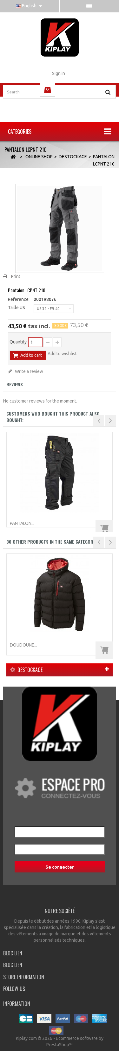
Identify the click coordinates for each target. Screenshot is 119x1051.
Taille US (17, 307)
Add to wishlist (62, 353)
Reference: (19, 299)
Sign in (58, 73)
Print (15, 276)
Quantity (18, 341)
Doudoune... (23, 645)
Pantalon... (22, 523)
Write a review (28, 371)
